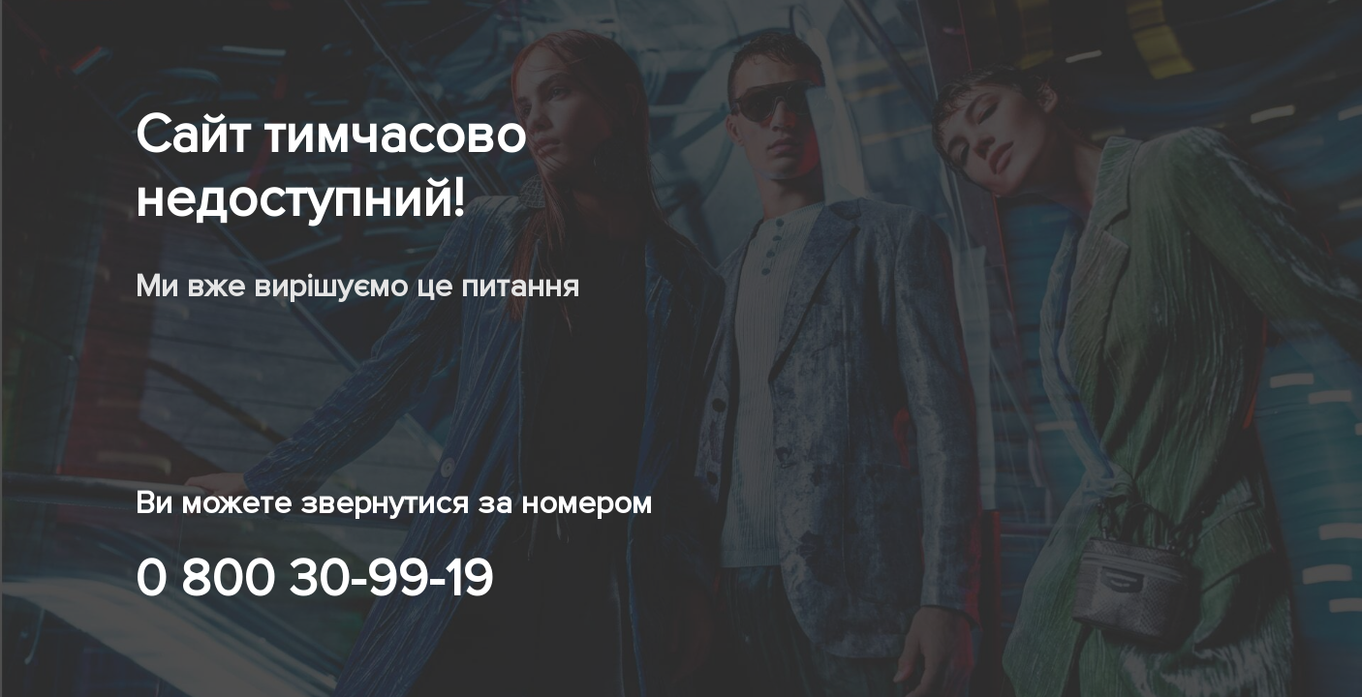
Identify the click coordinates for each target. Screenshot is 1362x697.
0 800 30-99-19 (314, 579)
